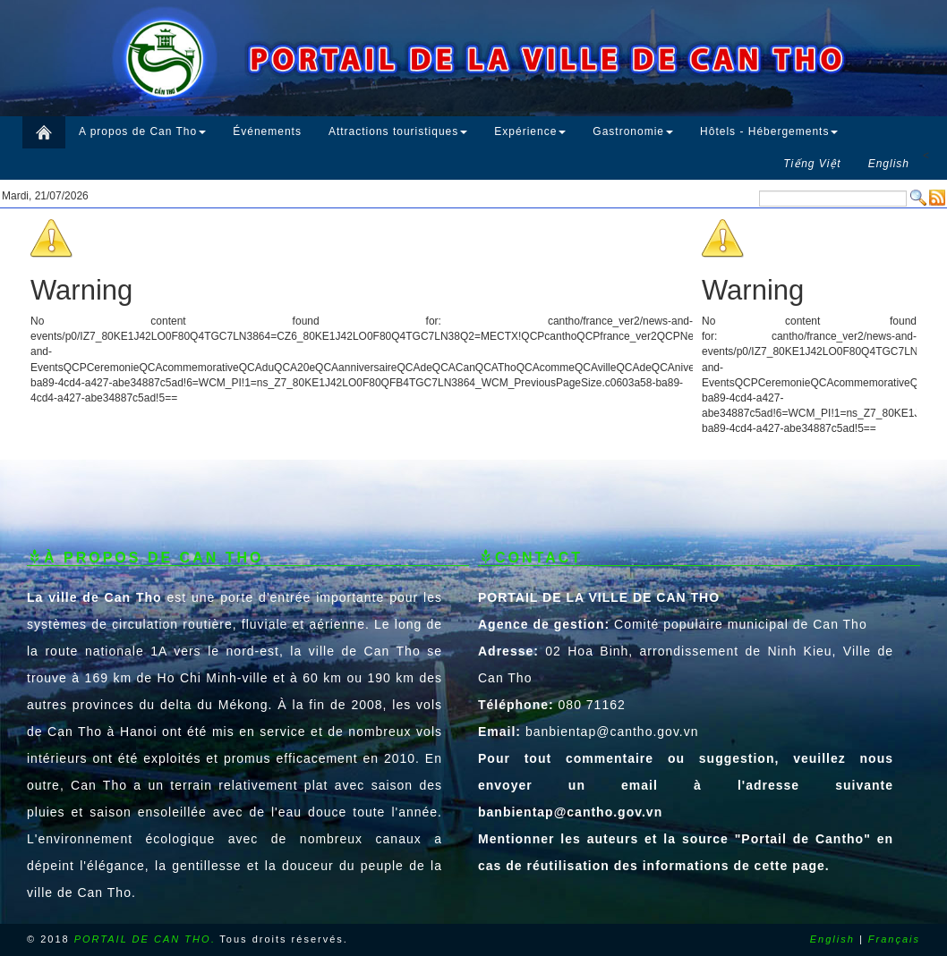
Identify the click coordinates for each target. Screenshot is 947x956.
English (832, 939)
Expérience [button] (530, 131)
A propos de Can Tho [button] (142, 131)
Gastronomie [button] (633, 131)
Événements (267, 131)
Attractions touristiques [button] (397, 131)
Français (894, 939)
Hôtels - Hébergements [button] (769, 131)
